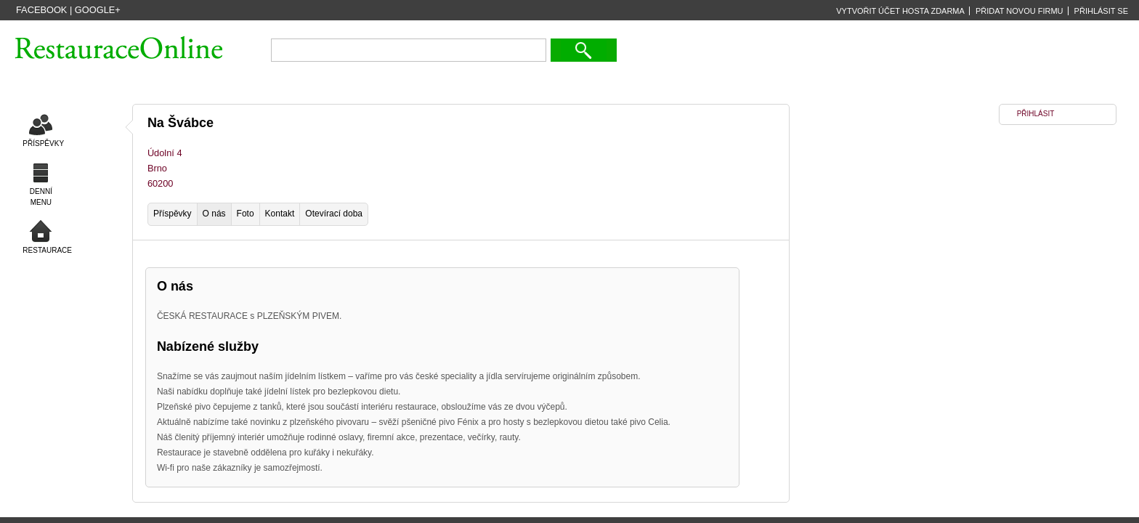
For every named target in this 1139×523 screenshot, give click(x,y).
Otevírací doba (333, 213)
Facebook (41, 9)
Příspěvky (172, 213)
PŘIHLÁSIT (1036, 114)
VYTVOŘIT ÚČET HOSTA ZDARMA (900, 11)
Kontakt (280, 213)
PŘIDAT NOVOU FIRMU (1019, 11)
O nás (214, 213)
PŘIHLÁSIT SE (1101, 11)
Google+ (98, 9)
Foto (245, 213)
